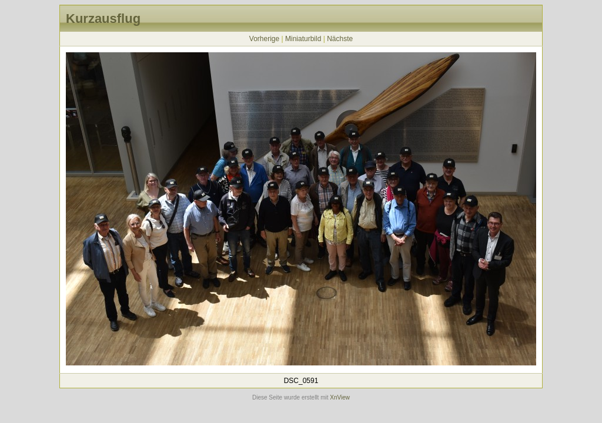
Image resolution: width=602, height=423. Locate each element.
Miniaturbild (303, 39)
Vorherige (264, 39)
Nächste (340, 39)
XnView (340, 397)
